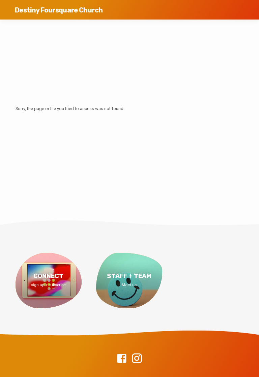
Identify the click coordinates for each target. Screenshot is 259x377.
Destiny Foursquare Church (59, 10)
